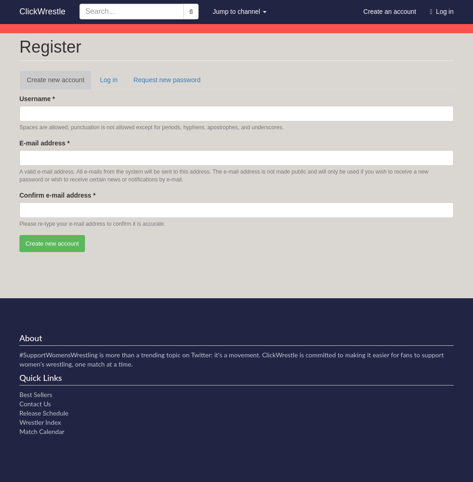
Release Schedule (43, 413)
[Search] (191, 11)
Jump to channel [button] (239, 11)
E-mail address (44, 143)
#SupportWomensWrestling (58, 355)
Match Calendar (41, 431)
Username (37, 98)
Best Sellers (35, 394)
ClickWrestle (42, 11)
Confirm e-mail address (57, 195)
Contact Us (35, 404)
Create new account (59, 82)
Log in (109, 80)
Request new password (167, 80)
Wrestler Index (40, 422)
